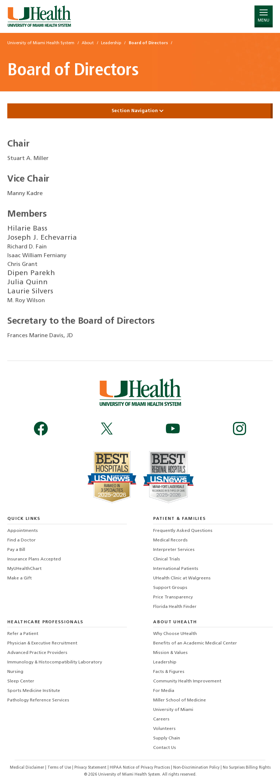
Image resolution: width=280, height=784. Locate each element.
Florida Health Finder (175, 607)
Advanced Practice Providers (37, 653)
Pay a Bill (16, 550)
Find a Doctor (21, 540)
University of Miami (173, 710)
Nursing (15, 672)
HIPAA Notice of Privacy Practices (140, 768)
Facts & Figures (168, 672)
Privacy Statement (91, 768)
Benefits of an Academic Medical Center (195, 643)
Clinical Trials (166, 559)
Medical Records (170, 540)
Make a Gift (19, 578)
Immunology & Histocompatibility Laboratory (54, 662)
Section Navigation (140, 111)
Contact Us (164, 748)
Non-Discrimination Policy (196, 768)
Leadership (164, 662)
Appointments (22, 531)
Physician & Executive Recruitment (42, 643)
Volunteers (164, 729)
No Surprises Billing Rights (247, 768)
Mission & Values (170, 653)
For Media (163, 691)
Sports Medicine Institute (33, 691)
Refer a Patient (22, 634)
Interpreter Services (174, 550)
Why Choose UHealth (175, 634)
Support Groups (170, 588)
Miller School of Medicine (179, 700)
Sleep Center (20, 681)
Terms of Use (59, 768)
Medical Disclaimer (27, 768)
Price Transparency (173, 597)
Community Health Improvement (187, 681)
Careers (161, 719)
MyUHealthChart (24, 569)
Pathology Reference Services (38, 700)
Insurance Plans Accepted (34, 559)
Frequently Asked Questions (183, 531)
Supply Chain (166, 738)
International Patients (175, 569)
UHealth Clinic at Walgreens (182, 578)
